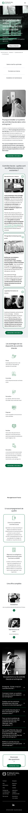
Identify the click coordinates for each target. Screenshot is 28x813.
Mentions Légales (14, 784)
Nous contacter (14, 45)
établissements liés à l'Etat (10, 226)
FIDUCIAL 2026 (10, 810)
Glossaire (14, 781)
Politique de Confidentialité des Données (6, 792)
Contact (5, 781)
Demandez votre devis (14, 155)
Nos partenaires (5, 784)
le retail (10, 225)
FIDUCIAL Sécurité (4, 52)
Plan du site (5, 796)
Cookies (14, 787)
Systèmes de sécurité (19, 52)
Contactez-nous (14, 765)
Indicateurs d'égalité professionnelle (15, 792)
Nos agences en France (14, 497)
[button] (14, 687)
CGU (4, 787)
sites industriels (17, 225)
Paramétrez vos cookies (15, 797)
